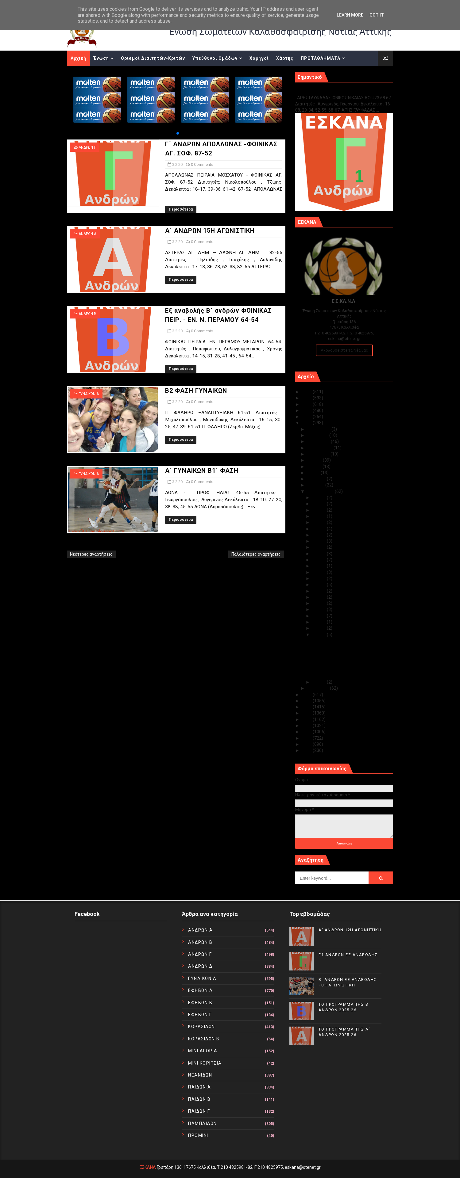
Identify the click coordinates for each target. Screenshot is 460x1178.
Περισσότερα (181, 209)
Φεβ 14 (319, 578)
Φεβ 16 (319, 572)
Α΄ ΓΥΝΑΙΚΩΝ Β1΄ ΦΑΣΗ (201, 470)
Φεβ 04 (319, 628)
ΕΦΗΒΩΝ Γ (200, 1014)
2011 (307, 744)
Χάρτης (284, 58)
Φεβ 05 (319, 621)
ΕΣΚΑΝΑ (148, 1167)
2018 (307, 700)
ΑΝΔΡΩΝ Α (87, 234)
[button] (177, 133)
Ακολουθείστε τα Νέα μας (344, 350)
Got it (376, 15)
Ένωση (101, 58)
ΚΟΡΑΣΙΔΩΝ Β (204, 1038)
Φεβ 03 (319, 634)
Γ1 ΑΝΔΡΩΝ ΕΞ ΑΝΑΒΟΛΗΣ (326, 91)
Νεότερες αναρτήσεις (91, 554)
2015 (307, 719)
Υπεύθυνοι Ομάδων (215, 58)
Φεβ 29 (319, 497)
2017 (307, 706)
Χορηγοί (259, 58)
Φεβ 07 (319, 609)
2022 (307, 410)
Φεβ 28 (319, 503)
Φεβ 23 (319, 534)
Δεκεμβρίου (319, 429)
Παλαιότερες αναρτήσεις (256, 554)
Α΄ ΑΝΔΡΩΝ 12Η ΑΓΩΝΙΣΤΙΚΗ (350, 930)
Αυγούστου (319, 454)
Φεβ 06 (319, 615)
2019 (307, 694)
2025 (307, 391)
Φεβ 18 (319, 559)
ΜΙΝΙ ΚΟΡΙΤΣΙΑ (205, 1063)
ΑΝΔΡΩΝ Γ (87, 147)
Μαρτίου (316, 484)
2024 (307, 397)
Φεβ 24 (319, 528)
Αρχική (78, 58)
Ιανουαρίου (318, 688)
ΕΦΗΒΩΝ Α (200, 990)
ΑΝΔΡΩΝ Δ (200, 966)
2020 (307, 422)
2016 (307, 713)
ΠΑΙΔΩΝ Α (199, 1087)
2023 (307, 404)
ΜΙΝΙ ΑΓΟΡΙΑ (203, 1050)
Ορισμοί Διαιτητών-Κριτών (153, 58)
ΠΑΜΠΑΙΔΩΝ (202, 1123)
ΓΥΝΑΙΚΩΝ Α (89, 394)
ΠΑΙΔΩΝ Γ (199, 1111)
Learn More (350, 15)
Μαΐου (314, 472)
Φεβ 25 (319, 522)
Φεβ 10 (319, 591)
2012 (307, 738)
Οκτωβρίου (319, 441)
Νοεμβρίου (318, 435)
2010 (307, 750)
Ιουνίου (315, 466)
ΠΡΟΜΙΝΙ (198, 1135)
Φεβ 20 (319, 547)
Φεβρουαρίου (321, 491)
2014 (307, 725)
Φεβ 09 (319, 597)
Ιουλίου (315, 460)
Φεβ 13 (319, 584)
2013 (307, 731)
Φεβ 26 (319, 516)
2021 (307, 416)
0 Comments (202, 164)
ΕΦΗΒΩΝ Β (200, 1002)
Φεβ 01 (319, 682)
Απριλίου (317, 478)
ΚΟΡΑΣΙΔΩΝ (201, 1026)
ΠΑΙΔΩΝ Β (199, 1099)
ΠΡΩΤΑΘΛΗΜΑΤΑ (320, 58)
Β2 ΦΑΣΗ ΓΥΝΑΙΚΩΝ (196, 390)
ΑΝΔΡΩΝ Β (87, 314)
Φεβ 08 (319, 603)
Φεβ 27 (319, 510)
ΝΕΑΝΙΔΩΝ (200, 1075)
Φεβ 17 (319, 565)
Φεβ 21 (319, 541)
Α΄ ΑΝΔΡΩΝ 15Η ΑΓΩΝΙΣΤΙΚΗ (210, 230)
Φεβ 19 (319, 553)
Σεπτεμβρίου (320, 447)
